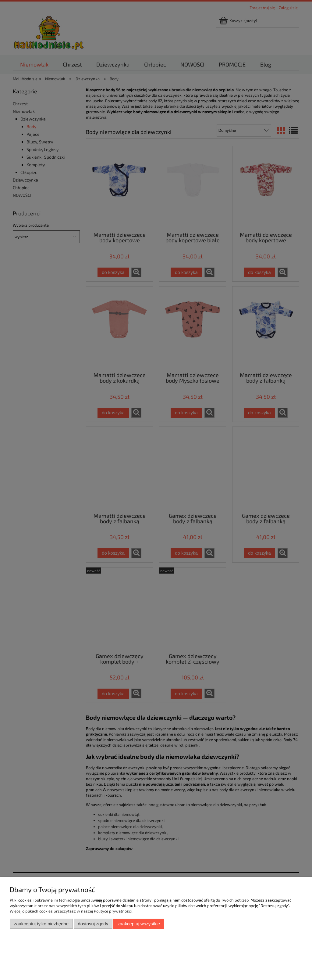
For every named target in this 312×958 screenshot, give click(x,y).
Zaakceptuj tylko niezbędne (41, 923)
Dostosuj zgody (93, 923)
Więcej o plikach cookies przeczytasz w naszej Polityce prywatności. (71, 911)
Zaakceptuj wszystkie (139, 923)
